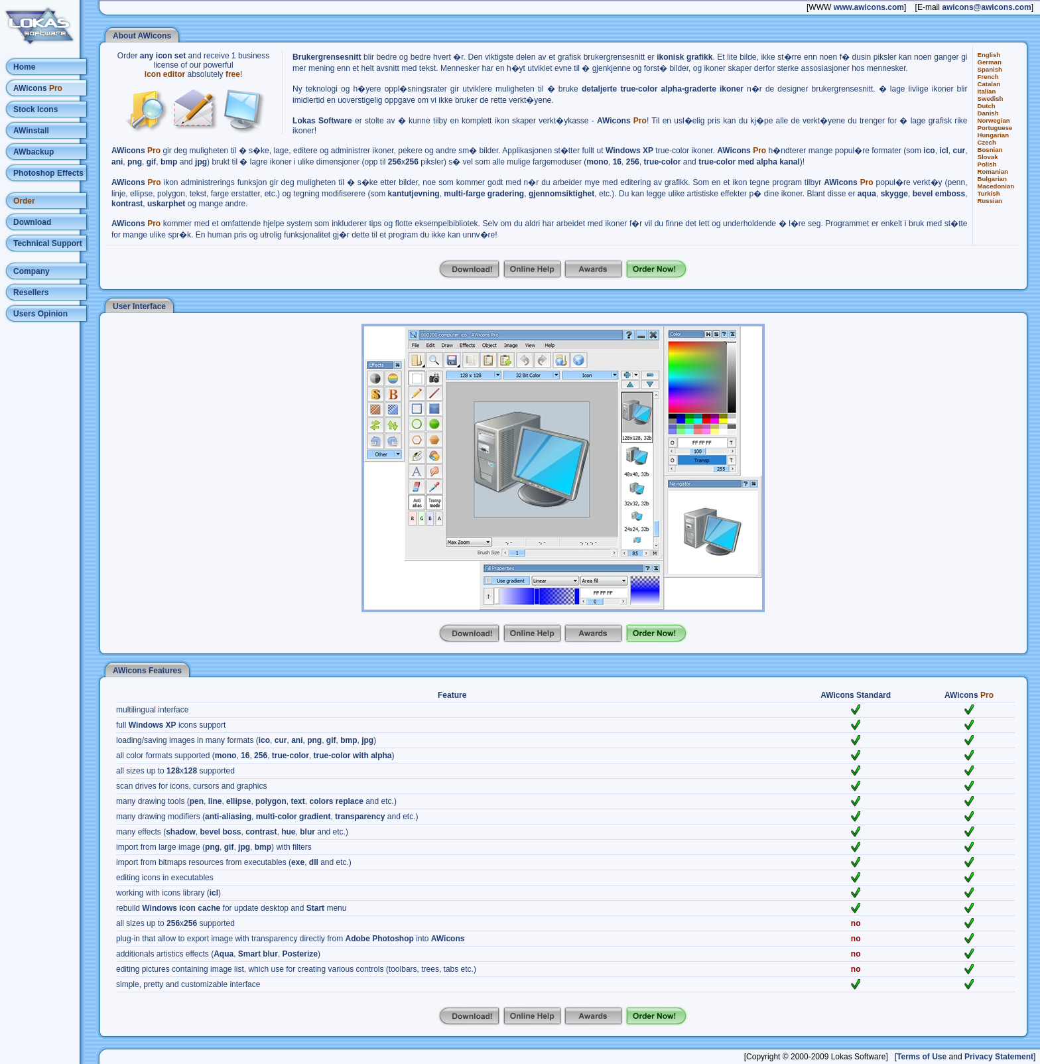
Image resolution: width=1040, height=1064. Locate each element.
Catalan (989, 84)
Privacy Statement (998, 1056)
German (990, 62)
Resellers (30, 292)
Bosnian (990, 149)
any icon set (163, 55)
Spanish (990, 69)
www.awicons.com (869, 7)
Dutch (987, 105)
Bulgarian (992, 178)
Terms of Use (921, 1056)
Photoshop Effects (48, 173)
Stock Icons (35, 109)
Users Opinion (40, 313)
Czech (987, 142)
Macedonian (996, 186)
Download (32, 222)
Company (31, 271)
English (989, 54)
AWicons (37, 88)
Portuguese (995, 127)
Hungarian (993, 135)
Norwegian (994, 120)
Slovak (988, 157)
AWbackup (33, 152)
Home (24, 67)
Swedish (991, 98)
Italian (987, 91)
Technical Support (47, 243)
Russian (990, 200)
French (988, 76)
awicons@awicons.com (986, 7)
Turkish (989, 193)
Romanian (993, 171)
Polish (987, 164)
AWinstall (31, 130)
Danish (988, 113)
